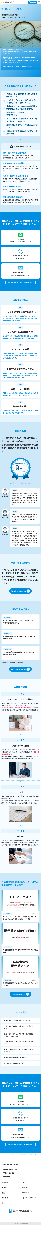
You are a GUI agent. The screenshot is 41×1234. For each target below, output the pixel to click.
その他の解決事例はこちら (18, 673)
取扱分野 (5, 1191)
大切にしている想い (9, 1182)
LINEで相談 (32, 2)
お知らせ (25, 1196)
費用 (3, 1201)
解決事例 (5, 1206)
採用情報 (24, 1201)
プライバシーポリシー (28, 1206)
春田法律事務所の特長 (10, 1178)
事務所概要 (6, 1185)
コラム (24, 1191)
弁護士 (4, 1196)
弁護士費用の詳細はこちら (18, 594)
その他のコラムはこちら (18, 999)
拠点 (3, 1212)
